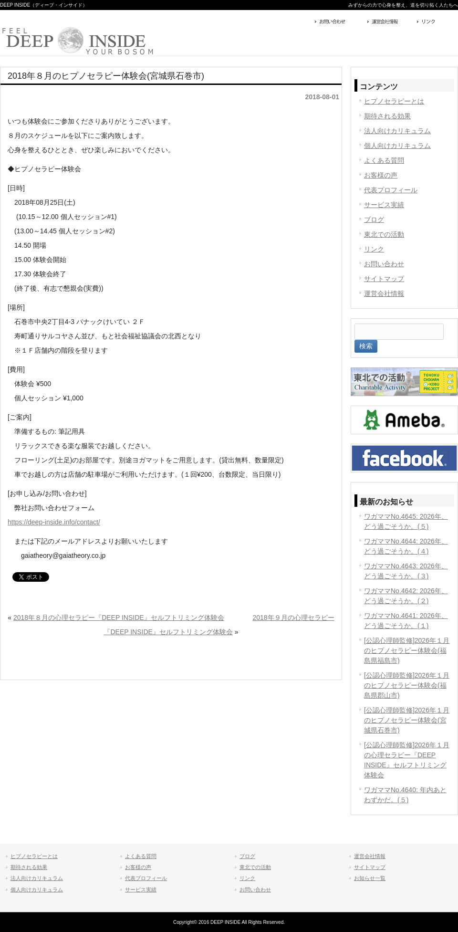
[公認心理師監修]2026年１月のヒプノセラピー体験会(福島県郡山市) (406, 685)
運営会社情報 (390, 22)
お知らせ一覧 (369, 878)
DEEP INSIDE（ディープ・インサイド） (43, 5)
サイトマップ (384, 279)
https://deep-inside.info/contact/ (54, 522)
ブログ (374, 219)
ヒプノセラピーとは (394, 101)
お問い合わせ (338, 22)
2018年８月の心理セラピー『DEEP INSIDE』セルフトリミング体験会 (118, 617)
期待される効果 (387, 116)
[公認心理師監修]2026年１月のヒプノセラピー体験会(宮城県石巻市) (406, 720)
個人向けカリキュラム (397, 145)
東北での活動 (384, 234)
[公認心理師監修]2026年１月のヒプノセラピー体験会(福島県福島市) (406, 650)
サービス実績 (384, 205)
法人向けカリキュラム (397, 131)
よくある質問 (384, 160)
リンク (436, 22)
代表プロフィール (390, 190)
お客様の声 (380, 175)
